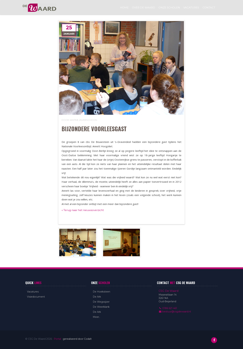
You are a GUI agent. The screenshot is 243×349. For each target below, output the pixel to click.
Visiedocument (36, 296)
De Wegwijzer (101, 301)
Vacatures (191, 7)
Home (124, 7)
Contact (208, 7)
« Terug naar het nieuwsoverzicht (83, 210)
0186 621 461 (168, 308)
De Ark (97, 296)
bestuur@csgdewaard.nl (175, 311)
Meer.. (96, 316)
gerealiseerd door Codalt (77, 338)
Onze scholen (169, 7)
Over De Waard (143, 7)
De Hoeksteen (101, 291)
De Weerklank (101, 306)
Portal (57, 338)
